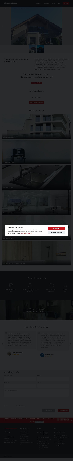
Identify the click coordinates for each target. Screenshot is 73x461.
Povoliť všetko (56, 228)
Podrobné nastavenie (56, 232)
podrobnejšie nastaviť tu (26, 233)
